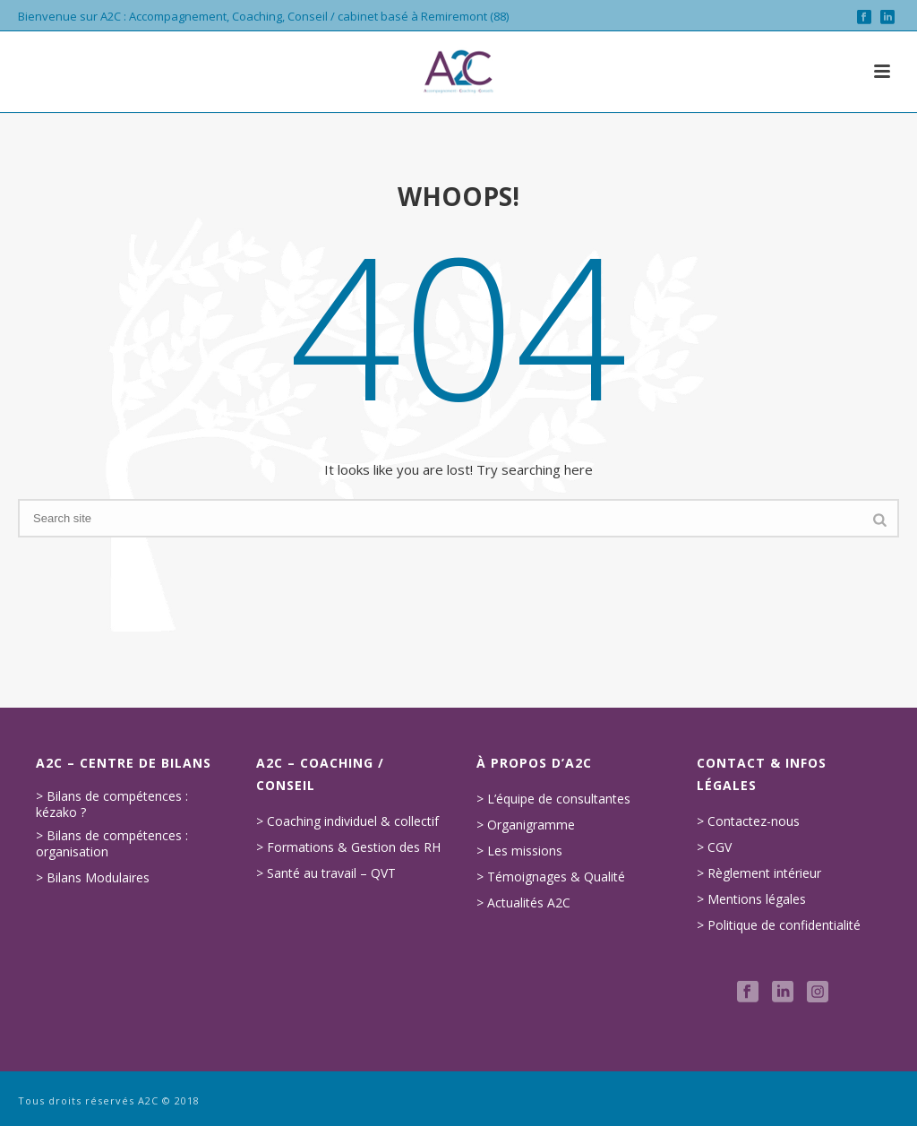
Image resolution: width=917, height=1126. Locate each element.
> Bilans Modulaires (93, 878)
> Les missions (519, 851)
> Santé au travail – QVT (326, 873)
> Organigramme (525, 825)
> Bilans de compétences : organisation (112, 844)
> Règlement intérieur (759, 873)
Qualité (604, 877)
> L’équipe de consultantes (553, 799)
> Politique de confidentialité (779, 925)
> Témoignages (521, 877)
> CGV (714, 847)
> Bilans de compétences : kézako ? (112, 804)
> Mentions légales (751, 899)
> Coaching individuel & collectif (347, 821)
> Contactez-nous (748, 821)
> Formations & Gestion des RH (348, 847)
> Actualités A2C (523, 903)
